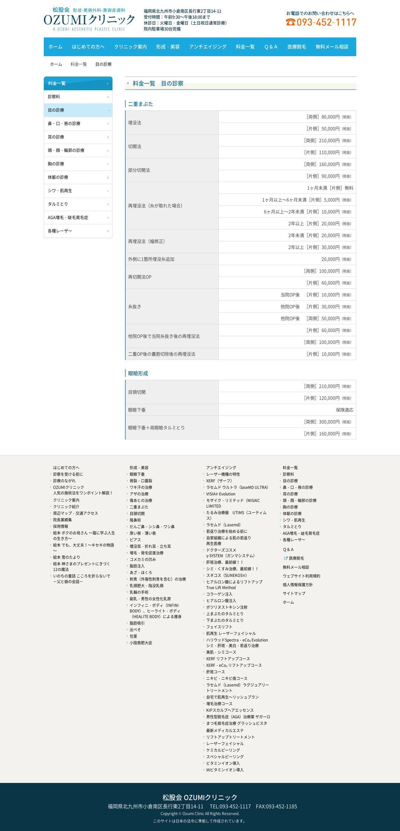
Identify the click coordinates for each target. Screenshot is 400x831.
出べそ (135, 630)
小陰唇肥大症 (141, 643)
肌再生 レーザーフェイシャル (231, 633)
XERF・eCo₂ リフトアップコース (234, 665)
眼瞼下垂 (137, 474)
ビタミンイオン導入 (223, 763)
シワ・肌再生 (60, 191)
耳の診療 (56, 137)
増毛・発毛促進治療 (146, 553)
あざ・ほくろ (141, 572)
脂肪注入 (137, 566)
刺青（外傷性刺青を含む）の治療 (158, 579)
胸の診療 (56, 164)
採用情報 (60, 526)
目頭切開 (137, 513)
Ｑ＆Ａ (271, 46)
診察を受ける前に (68, 474)
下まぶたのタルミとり (225, 620)
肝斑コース (215, 672)
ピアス (135, 540)
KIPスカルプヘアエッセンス (230, 710)
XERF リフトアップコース (228, 659)
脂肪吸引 (137, 623)
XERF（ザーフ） (220, 481)
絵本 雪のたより (66, 557)
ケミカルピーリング (223, 750)
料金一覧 (245, 46)
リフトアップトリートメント (230, 737)
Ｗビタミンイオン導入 (225, 770)
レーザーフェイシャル (225, 743)
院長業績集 (62, 520)
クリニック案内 (130, 46)
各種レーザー (60, 231)
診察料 (54, 97)
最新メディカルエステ (225, 730)
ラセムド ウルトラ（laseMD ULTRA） (238, 487)
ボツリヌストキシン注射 (227, 607)
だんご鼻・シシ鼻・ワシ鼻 (152, 527)
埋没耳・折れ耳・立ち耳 (150, 546)
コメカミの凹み (143, 559)
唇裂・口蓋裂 (141, 481)
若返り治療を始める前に (227, 531)
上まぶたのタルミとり (225, 614)
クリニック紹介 (66, 507)
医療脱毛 (297, 46)
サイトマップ (294, 593)
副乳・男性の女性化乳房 (150, 599)
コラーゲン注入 (219, 594)
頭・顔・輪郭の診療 (66, 150)
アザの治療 (139, 494)
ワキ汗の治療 (141, 487)
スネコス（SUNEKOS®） (227, 575)
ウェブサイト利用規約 (301, 576)
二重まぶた (139, 507)
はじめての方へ (88, 46)
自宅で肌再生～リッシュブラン (232, 697)
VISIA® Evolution (220, 494)
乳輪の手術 (139, 592)
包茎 (133, 636)
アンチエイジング (208, 46)
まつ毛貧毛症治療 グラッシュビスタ (236, 723)
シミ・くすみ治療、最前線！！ (232, 569)
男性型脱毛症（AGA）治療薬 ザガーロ (238, 717)
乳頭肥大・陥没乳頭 (146, 586)
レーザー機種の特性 (223, 474)
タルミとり (58, 204)
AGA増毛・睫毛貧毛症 (68, 217)
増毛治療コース (219, 704)
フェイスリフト (219, 627)
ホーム (55, 46)
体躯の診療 (58, 177)
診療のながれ (64, 481)
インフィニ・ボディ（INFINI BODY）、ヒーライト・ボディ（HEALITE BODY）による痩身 (156, 610)
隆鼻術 (135, 520)
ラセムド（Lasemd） (224, 525)
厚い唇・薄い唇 (143, 533)
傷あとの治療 (141, 500)
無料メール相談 (332, 46)
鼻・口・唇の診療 (64, 123)
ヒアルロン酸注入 (221, 600)
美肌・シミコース (221, 652)
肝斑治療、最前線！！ (225, 562)
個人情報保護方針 (298, 585)
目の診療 (103, 64)
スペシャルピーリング (225, 757)
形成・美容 (168, 46)
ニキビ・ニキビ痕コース (227, 678)
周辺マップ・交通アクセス (75, 513)
